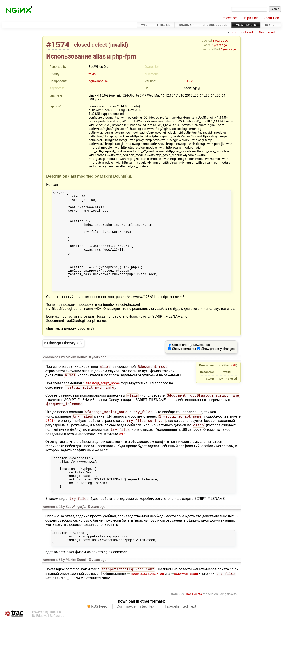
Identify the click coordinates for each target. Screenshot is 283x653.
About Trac (271, 18)
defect (99, 44)
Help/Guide (250, 18)
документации (184, 607)
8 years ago (220, 40)
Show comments (184, 367)
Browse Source (215, 25)
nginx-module (98, 81)
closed (82, 44)
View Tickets (246, 25)
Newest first (201, 363)
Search (271, 25)
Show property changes (218, 367)
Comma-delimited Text (136, 640)
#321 (49, 443)
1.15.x (188, 81)
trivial (92, 74)
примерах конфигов (145, 607)
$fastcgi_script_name (101, 403)
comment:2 (51, 537)
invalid (118, 44)
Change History (64, 361)
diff (233, 383)
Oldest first (180, 363)
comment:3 (51, 592)
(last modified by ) (98, 176)
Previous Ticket (242, 32)
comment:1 (51, 376)
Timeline (163, 25)
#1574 (57, 44)
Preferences (228, 18)
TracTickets (193, 628)
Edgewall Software (49, 649)
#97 (122, 457)
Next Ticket (267, 32)
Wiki (144, 25)
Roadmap (186, 25)
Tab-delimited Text (180, 640)
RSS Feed (99, 640)
